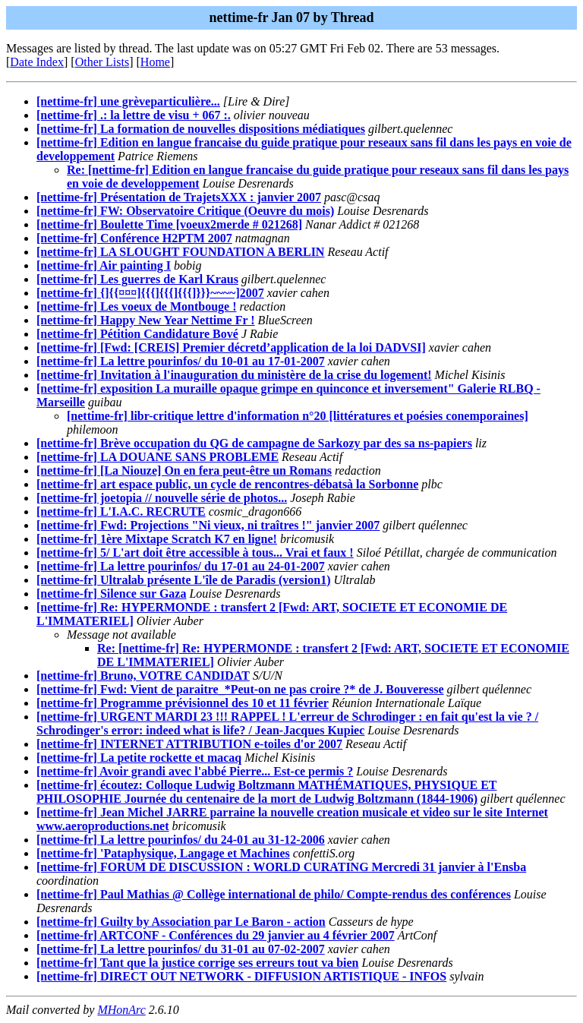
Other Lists (102, 61)
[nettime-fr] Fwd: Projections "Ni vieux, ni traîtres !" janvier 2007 (208, 525)
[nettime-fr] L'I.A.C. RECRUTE (121, 511)
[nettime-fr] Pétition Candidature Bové (137, 333)
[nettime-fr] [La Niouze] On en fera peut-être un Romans (184, 470)
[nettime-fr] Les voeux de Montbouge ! (136, 306)
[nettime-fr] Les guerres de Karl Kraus (137, 279)
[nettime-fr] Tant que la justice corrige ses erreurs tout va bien (197, 962)
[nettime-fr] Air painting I (103, 265)
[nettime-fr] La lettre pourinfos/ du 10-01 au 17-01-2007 (180, 361)
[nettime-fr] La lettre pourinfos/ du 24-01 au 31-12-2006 (180, 839)
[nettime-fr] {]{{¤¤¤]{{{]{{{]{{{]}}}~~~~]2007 (150, 292)
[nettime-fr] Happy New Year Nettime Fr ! (145, 320)
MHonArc (121, 1009)
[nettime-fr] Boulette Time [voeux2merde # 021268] (169, 224)
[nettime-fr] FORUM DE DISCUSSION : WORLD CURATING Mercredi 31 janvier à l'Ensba (281, 866)
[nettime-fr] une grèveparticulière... (128, 101)
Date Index (37, 61)
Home (155, 61)
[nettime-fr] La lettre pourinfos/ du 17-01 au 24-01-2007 (180, 566)
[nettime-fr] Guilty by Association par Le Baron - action (181, 921)
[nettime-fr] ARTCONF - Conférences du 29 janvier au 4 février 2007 (215, 935)
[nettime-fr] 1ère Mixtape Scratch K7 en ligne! (156, 538)
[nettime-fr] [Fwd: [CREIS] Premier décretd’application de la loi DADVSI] (231, 347)
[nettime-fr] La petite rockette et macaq (138, 757)
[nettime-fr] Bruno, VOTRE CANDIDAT (143, 675)
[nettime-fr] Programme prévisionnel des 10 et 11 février (182, 702)
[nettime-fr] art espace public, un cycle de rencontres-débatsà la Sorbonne (227, 484)
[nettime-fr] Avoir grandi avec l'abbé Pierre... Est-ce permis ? (194, 771)
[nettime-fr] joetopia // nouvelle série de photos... (161, 497)
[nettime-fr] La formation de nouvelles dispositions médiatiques (200, 128)
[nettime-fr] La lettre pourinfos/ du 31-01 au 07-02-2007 (180, 948)
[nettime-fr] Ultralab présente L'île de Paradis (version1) (183, 579)
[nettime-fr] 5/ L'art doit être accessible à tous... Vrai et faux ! (195, 552)
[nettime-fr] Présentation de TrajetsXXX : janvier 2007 (178, 197)
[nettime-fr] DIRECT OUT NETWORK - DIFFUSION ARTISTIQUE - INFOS (241, 976)
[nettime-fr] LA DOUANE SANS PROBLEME (157, 456)
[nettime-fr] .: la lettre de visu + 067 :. (133, 115)
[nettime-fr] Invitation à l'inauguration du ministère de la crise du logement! (234, 374)
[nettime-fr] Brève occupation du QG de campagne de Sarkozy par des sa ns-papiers (254, 443)
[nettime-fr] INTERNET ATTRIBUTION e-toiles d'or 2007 (189, 743)
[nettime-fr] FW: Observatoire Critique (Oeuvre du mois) (185, 210)
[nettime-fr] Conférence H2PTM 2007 (134, 238)
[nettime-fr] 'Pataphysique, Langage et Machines (163, 853)
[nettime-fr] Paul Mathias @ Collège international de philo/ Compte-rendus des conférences (273, 894)
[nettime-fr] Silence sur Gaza (111, 593)
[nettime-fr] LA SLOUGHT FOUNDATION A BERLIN (180, 251)
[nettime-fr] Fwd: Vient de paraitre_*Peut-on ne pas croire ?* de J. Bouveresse (240, 689)
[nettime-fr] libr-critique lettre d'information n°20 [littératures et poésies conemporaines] (297, 415)
